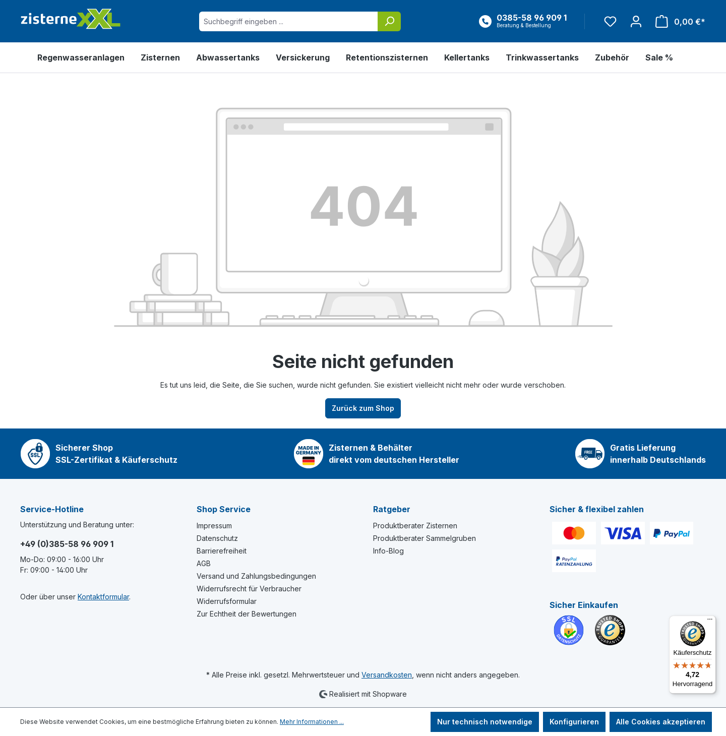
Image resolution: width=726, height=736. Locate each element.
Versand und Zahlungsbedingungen (256, 576)
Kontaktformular (103, 596)
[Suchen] (389, 21)
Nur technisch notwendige (484, 721)
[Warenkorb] (677, 21)
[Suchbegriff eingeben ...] (288, 21)
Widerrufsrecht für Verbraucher (249, 588)
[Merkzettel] (610, 21)
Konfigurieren (574, 721)
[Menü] (710, 622)
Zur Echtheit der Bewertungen (246, 613)
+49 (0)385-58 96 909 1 (66, 544)
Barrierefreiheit (222, 550)
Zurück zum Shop (363, 408)
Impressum (214, 525)
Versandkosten (386, 674)
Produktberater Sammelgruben (424, 538)
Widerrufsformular (227, 601)
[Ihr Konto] (636, 21)
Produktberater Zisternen (415, 525)
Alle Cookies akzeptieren (660, 721)
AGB (204, 563)
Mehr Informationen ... (312, 721)
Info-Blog (388, 550)
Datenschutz (217, 538)
